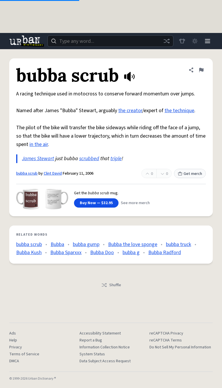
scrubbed (89, 158)
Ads (12, 333)
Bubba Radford (164, 252)
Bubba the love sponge (132, 244)
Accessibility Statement (100, 333)
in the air (38, 144)
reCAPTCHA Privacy (166, 333)
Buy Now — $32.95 (96, 203)
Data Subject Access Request (105, 361)
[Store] (182, 41)
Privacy (15, 347)
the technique (179, 110)
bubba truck (178, 244)
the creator (130, 110)
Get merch (190, 174)
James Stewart (38, 158)
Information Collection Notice (104, 347)
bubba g (131, 252)
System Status (92, 354)
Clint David (53, 173)
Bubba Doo (102, 252)
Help (13, 340)
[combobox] (110, 41)
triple (116, 158)
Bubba (57, 244)
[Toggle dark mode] (195, 41)
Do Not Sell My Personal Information (180, 347)
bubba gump (86, 244)
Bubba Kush (29, 252)
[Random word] (166, 41)
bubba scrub (27, 173)
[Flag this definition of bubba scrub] (201, 70)
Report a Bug (90, 340)
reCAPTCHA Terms (165, 340)
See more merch (135, 203)
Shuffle (111, 285)
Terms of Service (24, 354)
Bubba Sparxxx (66, 252)
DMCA (14, 361)
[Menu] (207, 41)
